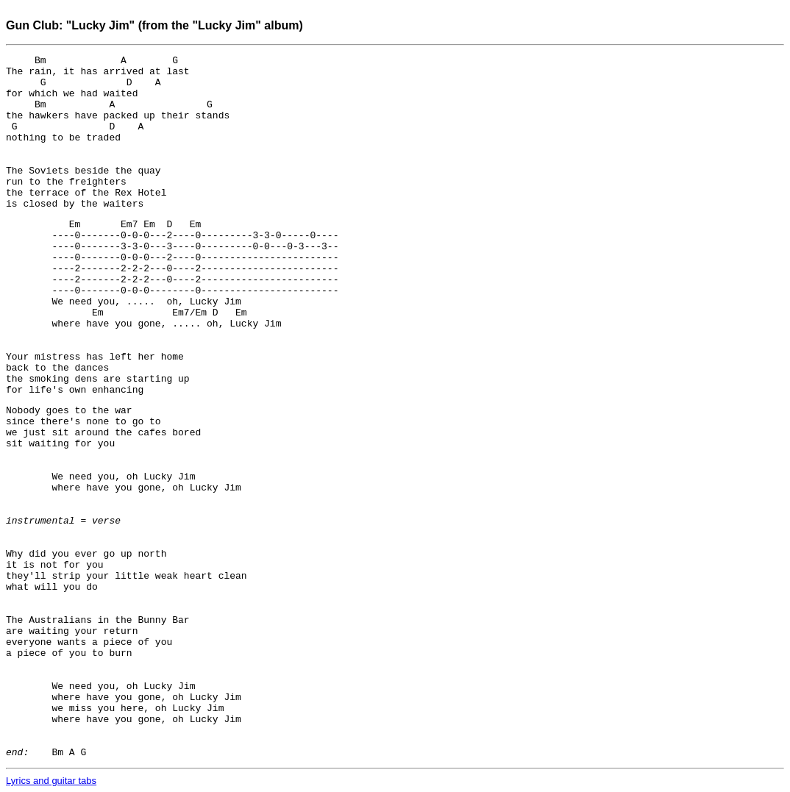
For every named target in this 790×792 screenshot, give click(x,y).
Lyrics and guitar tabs (51, 780)
